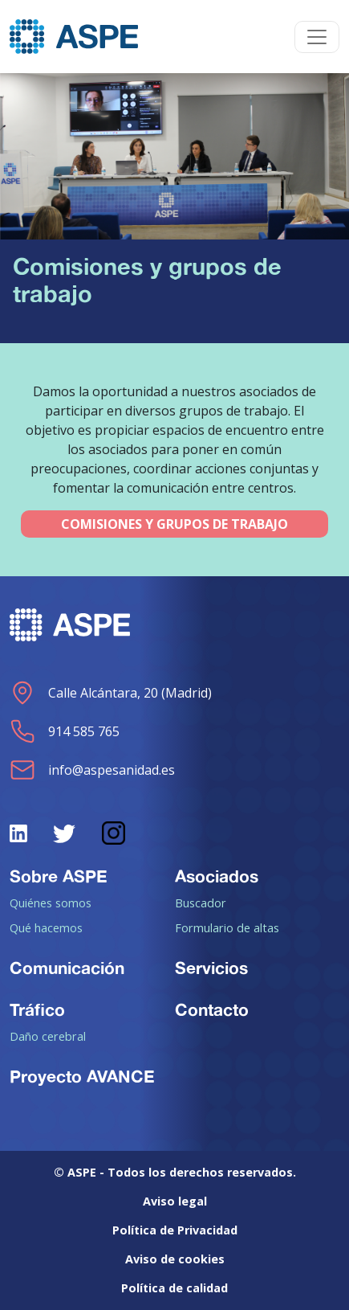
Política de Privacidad (174, 1230)
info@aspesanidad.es (92, 770)
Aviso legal (175, 1201)
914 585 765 (65, 731)
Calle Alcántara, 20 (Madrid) (111, 693)
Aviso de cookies (175, 1259)
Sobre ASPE (59, 876)
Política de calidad (174, 1288)
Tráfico (37, 1009)
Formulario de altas (227, 927)
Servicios (211, 967)
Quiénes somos (50, 902)
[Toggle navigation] (316, 37)
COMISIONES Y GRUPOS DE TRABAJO (174, 524)
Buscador (200, 902)
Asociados (216, 876)
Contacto (212, 1009)
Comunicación (67, 967)
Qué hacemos (46, 927)
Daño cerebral (48, 1036)
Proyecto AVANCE (82, 1076)
